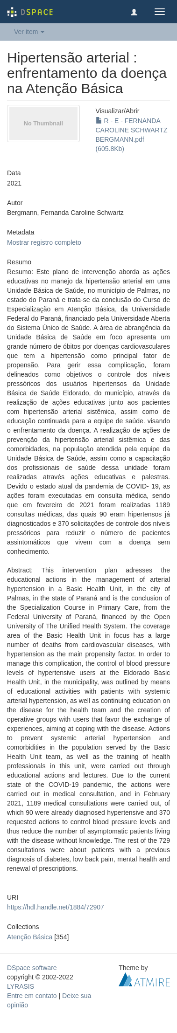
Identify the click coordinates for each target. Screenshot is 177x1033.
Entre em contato (32, 995)
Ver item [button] (29, 31)
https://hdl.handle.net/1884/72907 (55, 907)
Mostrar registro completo (44, 242)
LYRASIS (20, 986)
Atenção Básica (29, 937)
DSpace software (32, 967)
